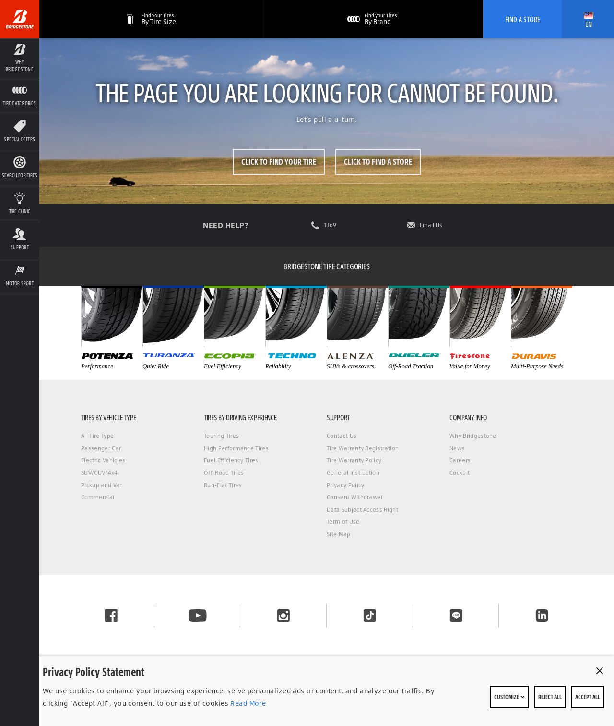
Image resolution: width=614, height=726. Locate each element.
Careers (460, 460)
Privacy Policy (345, 485)
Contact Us (341, 435)
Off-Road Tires (224, 472)
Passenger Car (101, 448)
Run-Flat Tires (223, 485)
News (457, 448)
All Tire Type (97, 435)
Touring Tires (221, 435)
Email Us (431, 225)
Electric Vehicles (103, 460)
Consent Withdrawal (355, 497)
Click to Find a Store (378, 162)
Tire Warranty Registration (363, 448)
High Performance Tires (236, 448)
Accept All (587, 697)
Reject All (550, 697)
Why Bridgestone (472, 435)
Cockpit (459, 472)
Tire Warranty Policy (354, 460)
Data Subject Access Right (362, 509)
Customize (509, 697)
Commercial (97, 497)
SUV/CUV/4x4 (99, 472)
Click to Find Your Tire (278, 162)
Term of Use (343, 521)
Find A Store (522, 19)
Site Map (339, 534)
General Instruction (353, 472)
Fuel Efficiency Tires (231, 460)
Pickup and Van (102, 485)
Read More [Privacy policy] (247, 703)
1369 (330, 225)
